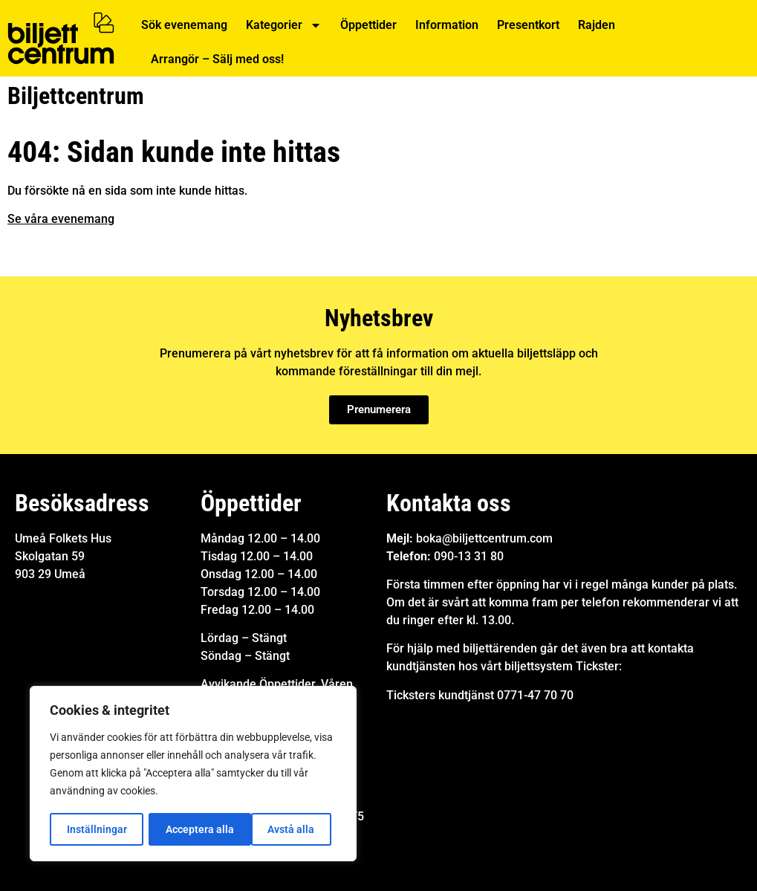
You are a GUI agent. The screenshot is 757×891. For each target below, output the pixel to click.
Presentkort (528, 25)
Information (446, 25)
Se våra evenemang (60, 219)
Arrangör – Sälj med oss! (217, 59)
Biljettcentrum (75, 96)
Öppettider (368, 25)
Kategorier (284, 25)
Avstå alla (189, 829)
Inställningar (96, 829)
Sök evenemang (184, 25)
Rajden (596, 25)
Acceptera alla (286, 829)
